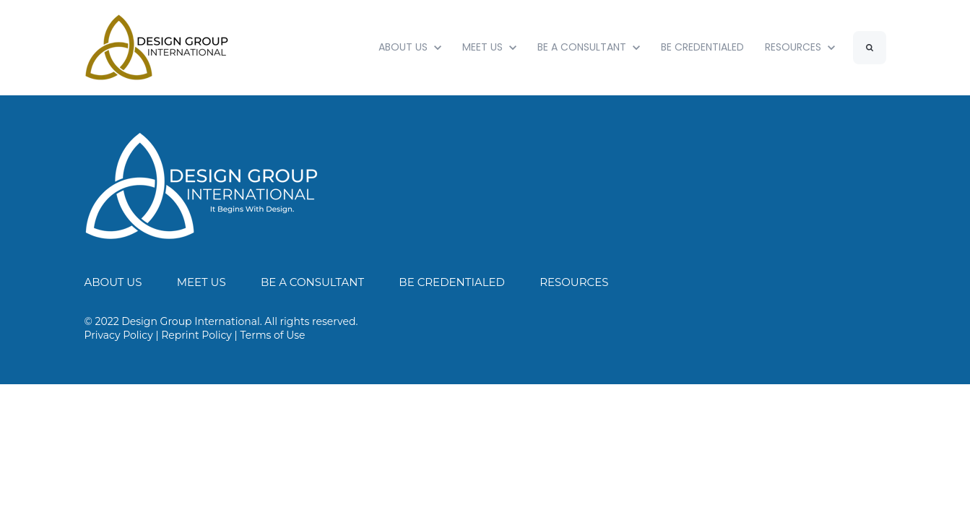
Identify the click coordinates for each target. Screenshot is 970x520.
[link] (202, 185)
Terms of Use (272, 335)
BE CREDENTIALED (702, 47)
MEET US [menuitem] (201, 282)
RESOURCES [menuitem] (574, 282)
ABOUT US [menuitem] (113, 282)
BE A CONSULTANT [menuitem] (312, 282)
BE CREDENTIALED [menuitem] (452, 282)
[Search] (869, 47)
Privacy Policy (119, 335)
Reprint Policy (196, 335)
